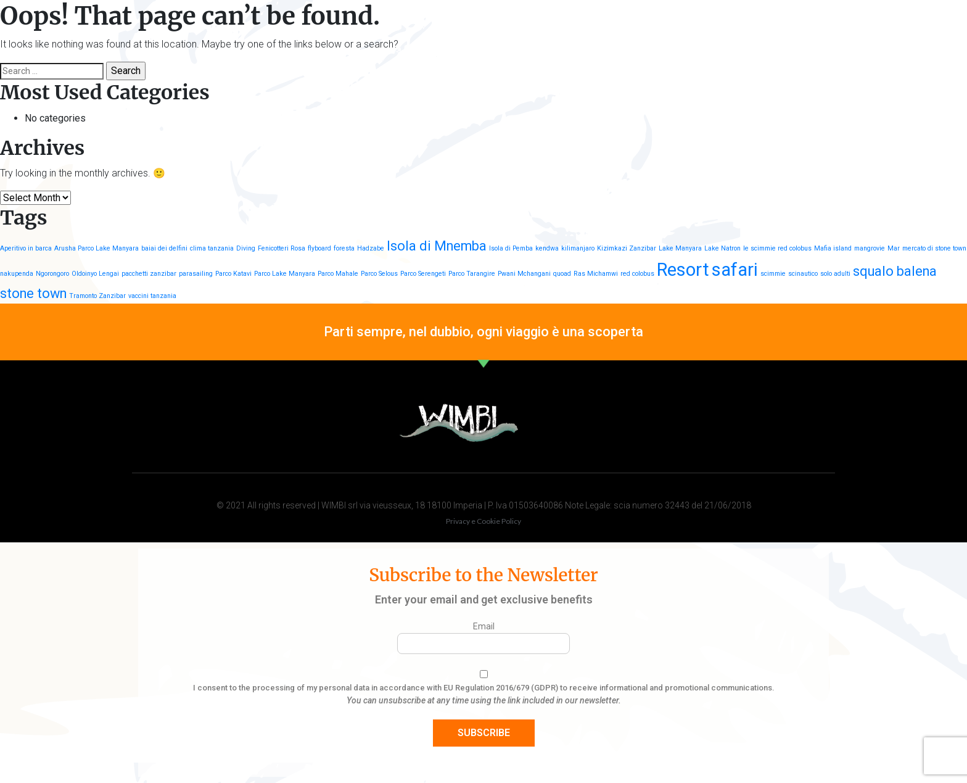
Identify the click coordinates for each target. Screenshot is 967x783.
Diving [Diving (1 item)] (245, 248)
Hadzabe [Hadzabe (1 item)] (370, 248)
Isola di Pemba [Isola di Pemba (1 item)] (511, 248)
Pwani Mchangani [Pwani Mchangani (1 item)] (524, 274)
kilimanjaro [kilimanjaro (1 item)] (578, 248)
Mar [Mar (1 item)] (893, 248)
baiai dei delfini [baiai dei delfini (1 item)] (164, 248)
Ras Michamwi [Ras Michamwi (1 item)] (596, 274)
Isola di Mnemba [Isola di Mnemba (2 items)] (437, 246)
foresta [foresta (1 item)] (344, 248)
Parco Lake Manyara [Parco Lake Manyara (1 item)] (284, 274)
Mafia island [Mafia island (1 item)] (833, 248)
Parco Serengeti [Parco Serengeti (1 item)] (423, 274)
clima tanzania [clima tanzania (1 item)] (212, 248)
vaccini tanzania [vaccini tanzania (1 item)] (152, 296)
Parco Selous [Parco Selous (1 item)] (379, 274)
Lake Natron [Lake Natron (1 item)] (722, 248)
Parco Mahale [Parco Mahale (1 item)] (338, 274)
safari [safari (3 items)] (735, 269)
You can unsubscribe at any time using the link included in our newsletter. (484, 700)
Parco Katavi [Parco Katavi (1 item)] (233, 274)
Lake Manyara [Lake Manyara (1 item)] (680, 248)
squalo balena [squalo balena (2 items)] (895, 271)
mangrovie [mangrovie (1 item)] (869, 248)
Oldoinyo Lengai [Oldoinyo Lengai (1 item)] (95, 274)
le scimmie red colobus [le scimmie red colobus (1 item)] (777, 248)
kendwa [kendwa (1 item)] (547, 248)
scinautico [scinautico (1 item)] (803, 274)
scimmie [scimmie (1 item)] (773, 274)
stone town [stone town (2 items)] (33, 293)
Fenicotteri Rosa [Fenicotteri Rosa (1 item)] (281, 248)
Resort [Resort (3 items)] (683, 269)
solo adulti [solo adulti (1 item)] (835, 274)
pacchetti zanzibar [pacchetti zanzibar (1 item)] (148, 274)
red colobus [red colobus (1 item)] (637, 274)
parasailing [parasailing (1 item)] (196, 274)
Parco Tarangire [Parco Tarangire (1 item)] (471, 274)
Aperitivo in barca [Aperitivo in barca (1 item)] (26, 248)
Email (484, 626)
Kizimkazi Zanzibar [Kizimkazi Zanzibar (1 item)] (626, 248)
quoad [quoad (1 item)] (562, 274)
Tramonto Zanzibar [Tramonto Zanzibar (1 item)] (97, 296)
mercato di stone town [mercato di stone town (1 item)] (934, 248)
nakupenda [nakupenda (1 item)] (16, 274)
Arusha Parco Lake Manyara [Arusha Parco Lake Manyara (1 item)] (96, 248)
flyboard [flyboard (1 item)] (319, 248)
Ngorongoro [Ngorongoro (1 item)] (52, 274)
